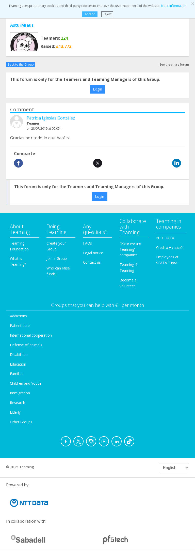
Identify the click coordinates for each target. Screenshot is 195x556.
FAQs (87, 243)
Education (18, 364)
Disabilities (18, 354)
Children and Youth (25, 383)
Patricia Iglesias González (51, 118)
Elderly (15, 412)
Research (17, 402)
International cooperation (31, 335)
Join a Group (56, 258)
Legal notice (93, 252)
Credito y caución (170, 247)
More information (173, 6)
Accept (90, 14)
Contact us (92, 262)
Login (97, 89)
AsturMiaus (22, 25)
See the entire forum (174, 64)
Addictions (18, 315)
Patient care (20, 325)
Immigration (20, 392)
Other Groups (21, 421)
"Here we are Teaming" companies (130, 249)
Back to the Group (21, 64)
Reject (107, 14)
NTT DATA (165, 237)
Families (16, 373)
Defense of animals (26, 344)
